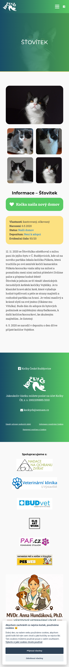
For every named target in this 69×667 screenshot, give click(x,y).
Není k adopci (32, 234)
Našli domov (26, 230)
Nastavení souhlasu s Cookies (34, 429)
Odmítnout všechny (34, 658)
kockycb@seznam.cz (36, 410)
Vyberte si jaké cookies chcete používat (23, 642)
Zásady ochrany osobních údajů (18, 424)
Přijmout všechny (34, 651)
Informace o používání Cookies (51, 424)
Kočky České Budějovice (36, 368)
